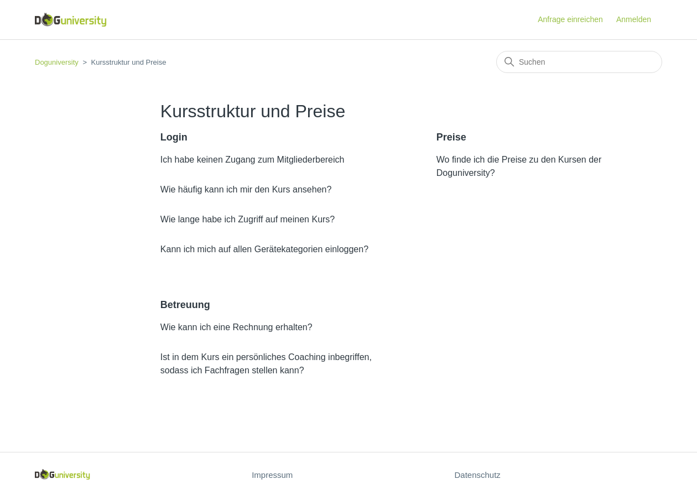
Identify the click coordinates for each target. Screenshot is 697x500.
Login (174, 137)
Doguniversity (57, 62)
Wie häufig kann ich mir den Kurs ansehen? (246, 189)
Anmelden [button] (633, 19)
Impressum (272, 475)
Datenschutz (477, 475)
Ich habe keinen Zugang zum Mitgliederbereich (252, 159)
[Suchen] (579, 62)
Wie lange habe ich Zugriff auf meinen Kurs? (247, 219)
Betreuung (185, 304)
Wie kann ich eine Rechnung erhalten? (236, 327)
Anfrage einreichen (570, 19)
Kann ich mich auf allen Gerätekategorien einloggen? (264, 249)
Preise (451, 137)
